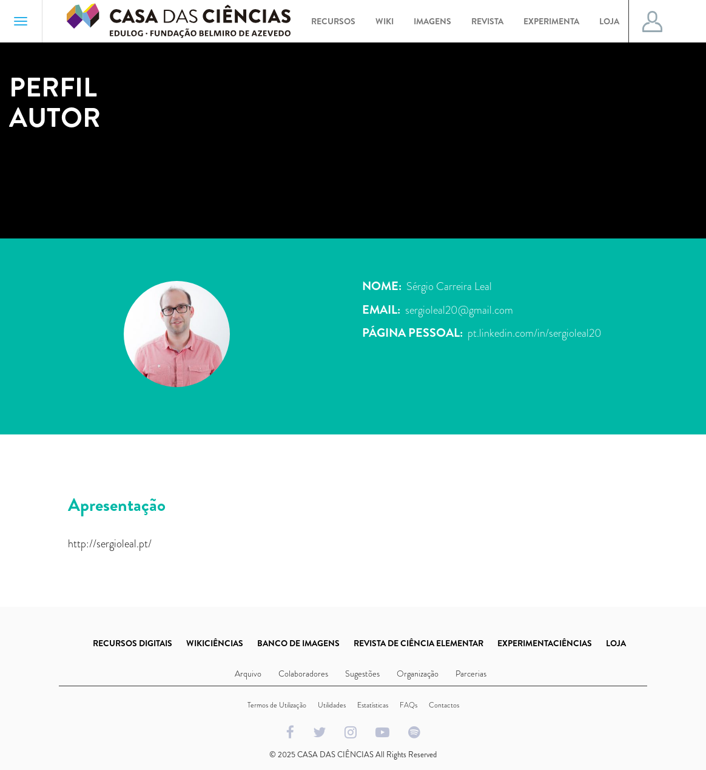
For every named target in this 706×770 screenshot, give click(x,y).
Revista (487, 21)
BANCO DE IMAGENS (298, 643)
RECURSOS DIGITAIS (132, 643)
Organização (418, 673)
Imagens (432, 21)
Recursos (333, 21)
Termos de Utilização (276, 705)
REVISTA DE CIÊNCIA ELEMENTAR (418, 643)
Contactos (444, 705)
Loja (609, 21)
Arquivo (248, 673)
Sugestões (362, 673)
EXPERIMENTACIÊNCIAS (544, 643)
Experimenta (551, 21)
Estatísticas (372, 705)
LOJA (616, 643)
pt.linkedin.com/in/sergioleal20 (535, 333)
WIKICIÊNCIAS (214, 643)
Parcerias (471, 673)
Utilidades (332, 705)
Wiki (384, 21)
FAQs (408, 705)
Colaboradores (303, 673)
